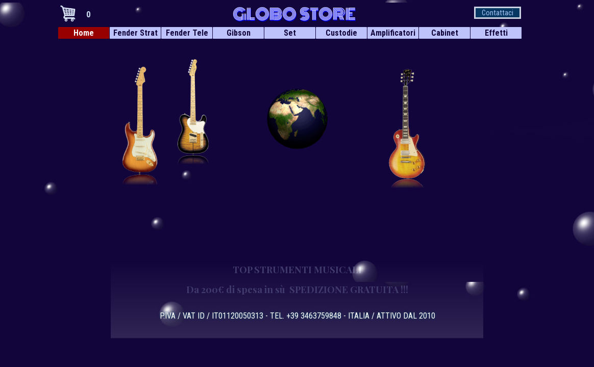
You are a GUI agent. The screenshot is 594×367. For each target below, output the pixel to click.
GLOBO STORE (294, 14)
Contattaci (497, 12)
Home (83, 33)
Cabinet (444, 33)
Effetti (496, 33)
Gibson (239, 33)
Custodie (341, 33)
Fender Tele (187, 33)
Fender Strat (135, 33)
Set (290, 33)
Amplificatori (392, 33)
